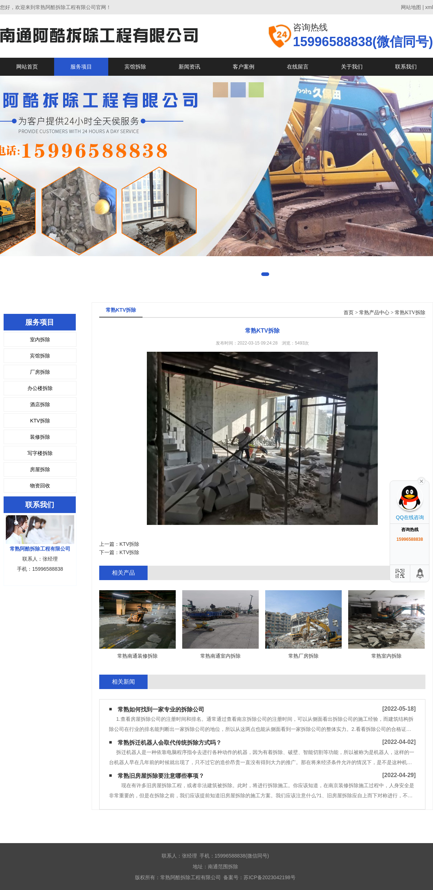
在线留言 (298, 66)
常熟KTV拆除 (410, 312)
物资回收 (40, 485)
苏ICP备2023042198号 (269, 877)
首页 (349, 312)
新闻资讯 (189, 66)
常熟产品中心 (374, 312)
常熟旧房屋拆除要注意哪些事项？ (161, 776)
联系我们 (406, 66)
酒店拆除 (40, 404)
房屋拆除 (40, 469)
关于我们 (352, 66)
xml (429, 7)
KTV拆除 (40, 421)
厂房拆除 (40, 372)
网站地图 (411, 7)
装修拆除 (40, 437)
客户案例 (243, 66)
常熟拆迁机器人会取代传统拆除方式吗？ (170, 743)
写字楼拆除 (40, 453)
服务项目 (81, 66)
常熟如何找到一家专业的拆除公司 (161, 709)
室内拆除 (40, 339)
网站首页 (27, 66)
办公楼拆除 (40, 388)
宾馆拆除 (135, 66)
